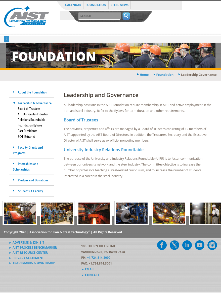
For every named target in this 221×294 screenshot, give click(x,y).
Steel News (120, 5)
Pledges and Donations (33, 180)
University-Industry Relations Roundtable (104, 149)
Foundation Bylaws (30, 125)
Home (144, 75)
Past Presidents (27, 131)
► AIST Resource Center (28, 252)
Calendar (73, 5)
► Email (87, 269)
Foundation (95, 5)
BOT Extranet (26, 137)
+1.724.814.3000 (98, 257)
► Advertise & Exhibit (26, 242)
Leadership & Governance (35, 103)
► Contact (90, 275)
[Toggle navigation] (6, 39)
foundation (164, 75)
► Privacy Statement (26, 258)
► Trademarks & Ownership (32, 263)
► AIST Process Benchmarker (33, 247)
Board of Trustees (29, 109)
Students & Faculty (30, 191)
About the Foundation (32, 92)
